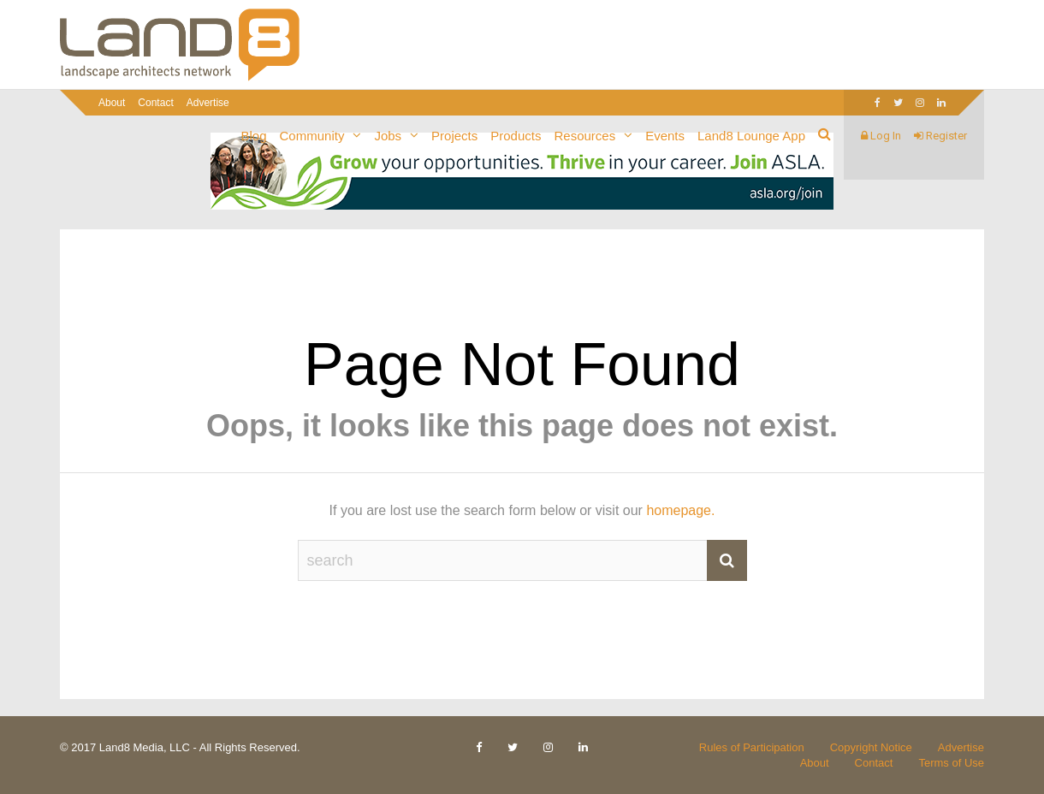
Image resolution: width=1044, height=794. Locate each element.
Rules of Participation (751, 747)
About (111, 103)
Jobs (387, 135)
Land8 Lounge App (751, 135)
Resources (584, 135)
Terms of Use (951, 762)
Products (515, 135)
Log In (881, 135)
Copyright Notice (871, 747)
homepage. (680, 510)
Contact (155, 103)
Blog (254, 135)
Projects (454, 135)
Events (665, 135)
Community (312, 135)
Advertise (208, 103)
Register (940, 135)
